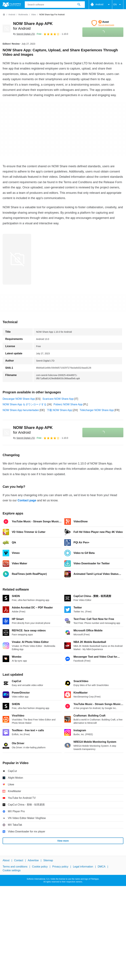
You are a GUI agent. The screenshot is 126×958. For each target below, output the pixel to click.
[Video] (33, 14)
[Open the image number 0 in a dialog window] (17, 259)
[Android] (11, 14)
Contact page (27, 500)
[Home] (4, 14)
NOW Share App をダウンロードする (24, 404)
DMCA (101, 866)
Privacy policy (60, 866)
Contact (18, 860)
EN (118, 5)
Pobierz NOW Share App (68, 404)
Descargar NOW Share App (19, 398)
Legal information (83, 866)
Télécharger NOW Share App (97, 410)
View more (63, 840)
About (6, 860)
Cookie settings (12, 870)
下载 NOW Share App (59, 410)
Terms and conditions (15, 866)
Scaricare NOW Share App (58, 398)
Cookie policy (40, 866)
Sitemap (48, 860)
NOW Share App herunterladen (21, 410)
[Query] (55, 4)
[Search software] (79, 4)
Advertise (33, 860)
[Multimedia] (23, 14)
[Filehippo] (12, 4)
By (24, 34)
